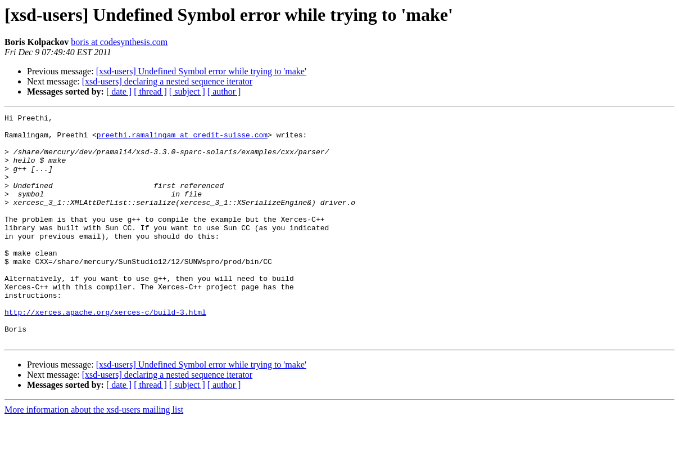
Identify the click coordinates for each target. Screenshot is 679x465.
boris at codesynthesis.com (119, 42)
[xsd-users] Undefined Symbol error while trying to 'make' (201, 71)
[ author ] (224, 91)
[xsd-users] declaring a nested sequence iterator (167, 81)
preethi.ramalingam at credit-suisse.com (182, 140)
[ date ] (119, 91)
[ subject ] (187, 91)
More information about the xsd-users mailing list (93, 455)
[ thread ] (150, 91)
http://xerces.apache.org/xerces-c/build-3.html (105, 352)
